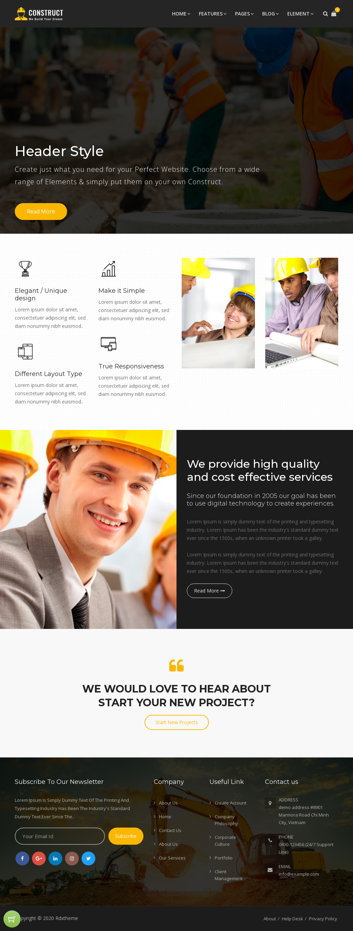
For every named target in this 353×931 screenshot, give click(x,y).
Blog (270, 13)
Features (213, 13)
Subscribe (126, 836)
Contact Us (170, 830)
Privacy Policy (323, 919)
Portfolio (224, 858)
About (270, 919)
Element (300, 13)
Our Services (172, 858)
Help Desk (292, 919)
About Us (168, 803)
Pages (244, 13)
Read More (41, 211)
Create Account (230, 803)
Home (181, 13)
